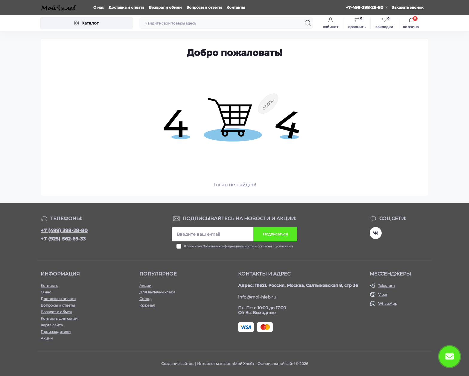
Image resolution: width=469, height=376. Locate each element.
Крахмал (147, 305)
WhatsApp (387, 303)
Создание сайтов (177, 363)
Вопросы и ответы (204, 7)
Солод (145, 298)
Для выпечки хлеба (157, 292)
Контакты (235, 7)
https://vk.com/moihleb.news (375, 233)
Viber (382, 294)
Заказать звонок (408, 7)
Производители (56, 331)
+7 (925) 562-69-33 (63, 239)
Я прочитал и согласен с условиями (238, 246)
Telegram (386, 285)
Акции (47, 338)
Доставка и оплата (126, 7)
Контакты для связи (59, 318)
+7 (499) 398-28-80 (64, 230)
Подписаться (275, 234)
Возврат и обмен (165, 7)
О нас (98, 7)
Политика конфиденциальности (228, 246)
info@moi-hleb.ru (257, 297)
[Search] (307, 23)
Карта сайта (52, 325)
